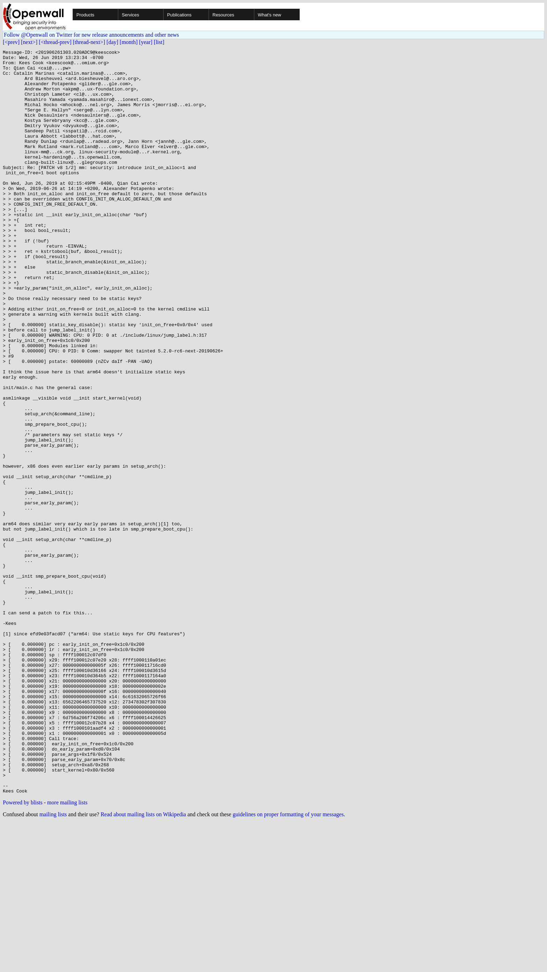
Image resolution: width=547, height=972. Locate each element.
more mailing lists (67, 951)
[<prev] (11, 42)
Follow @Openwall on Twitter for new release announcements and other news (91, 35)
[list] (159, 42)
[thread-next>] (89, 42)
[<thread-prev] (55, 42)
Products (85, 14)
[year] (145, 42)
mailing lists (53, 963)
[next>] (29, 42)
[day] (112, 42)
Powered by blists (23, 951)
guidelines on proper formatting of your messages (288, 963)
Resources (223, 14)
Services (130, 14)
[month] (129, 42)
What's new (269, 14)
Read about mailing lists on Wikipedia (143, 963)
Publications (179, 14)
